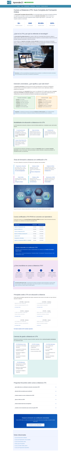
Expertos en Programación (19, 240)
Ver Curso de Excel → (33, 181)
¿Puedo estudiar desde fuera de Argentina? (23, 403)
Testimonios (38, 6)
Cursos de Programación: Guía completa (22, 439)
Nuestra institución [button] (45, 6)
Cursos (18, 6)
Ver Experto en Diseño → (19, 181)
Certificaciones (26, 6)
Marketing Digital (35, 253)
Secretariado (41, 253)
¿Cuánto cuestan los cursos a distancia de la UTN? (24, 395)
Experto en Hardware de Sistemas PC (21, 233)
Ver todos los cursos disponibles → (35, 424)
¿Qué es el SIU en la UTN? (20, 399)
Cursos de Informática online (20, 441)
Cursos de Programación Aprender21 (22, 447)
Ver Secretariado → (48, 181)
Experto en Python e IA (18, 229)
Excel (23, 254)
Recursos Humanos (48, 253)
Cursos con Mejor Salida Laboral (21, 445)
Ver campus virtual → (18, 307)
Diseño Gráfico (18, 253)
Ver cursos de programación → (20, 170)
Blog (22, 6)
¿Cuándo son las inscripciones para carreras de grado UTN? (26, 407)
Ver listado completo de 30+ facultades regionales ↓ (23, 328)
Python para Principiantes (20, 443)
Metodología (32, 6)
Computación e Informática (19, 238)
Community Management (26, 253)
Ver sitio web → (39, 325)
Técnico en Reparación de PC (20, 231)
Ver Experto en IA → (48, 170)
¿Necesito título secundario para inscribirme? (23, 391)
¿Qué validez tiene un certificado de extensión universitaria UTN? (27, 387)
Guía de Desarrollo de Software (21, 437)
